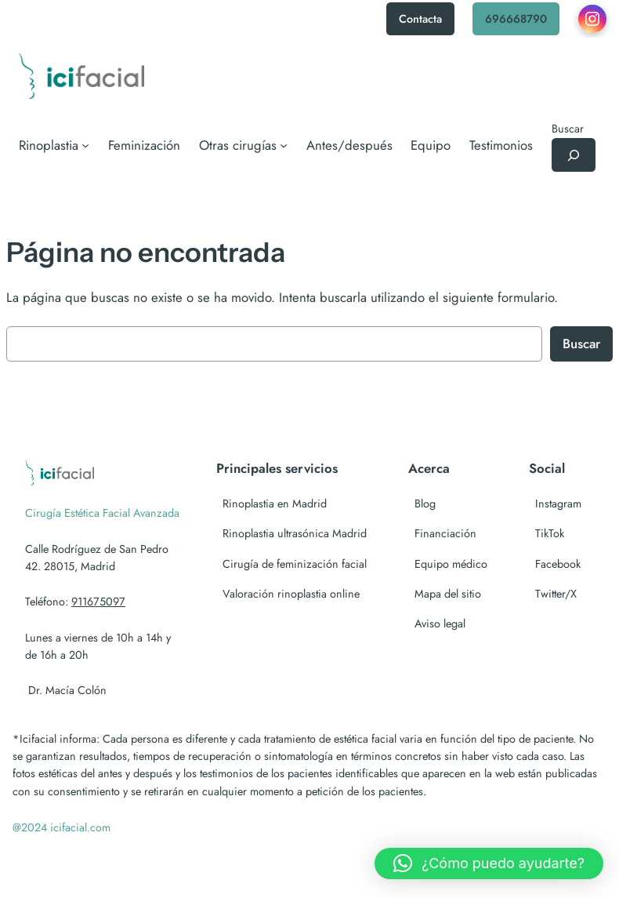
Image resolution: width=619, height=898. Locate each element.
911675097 (98, 601)
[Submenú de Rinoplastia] (54, 145)
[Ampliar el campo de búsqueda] (573, 155)
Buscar (568, 128)
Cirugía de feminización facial (295, 564)
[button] (489, 863)
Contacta (420, 19)
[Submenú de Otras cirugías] (243, 145)
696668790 (516, 19)
